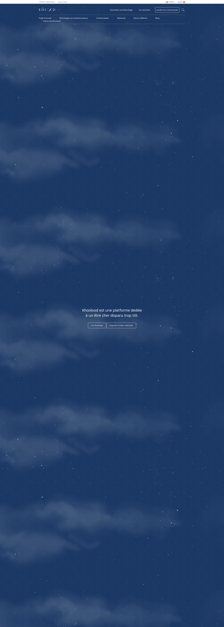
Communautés (102, 18)
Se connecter (144, 10)
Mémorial (121, 18)
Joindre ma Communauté (167, 10)
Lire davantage (97, 325)
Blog (157, 18)
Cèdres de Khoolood (52, 21)
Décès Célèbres (140, 18)
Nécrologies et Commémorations (74, 18)
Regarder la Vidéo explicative (121, 325)
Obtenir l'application (47, 2)
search (183, 9)
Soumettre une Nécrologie (121, 10)
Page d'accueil (45, 18)
